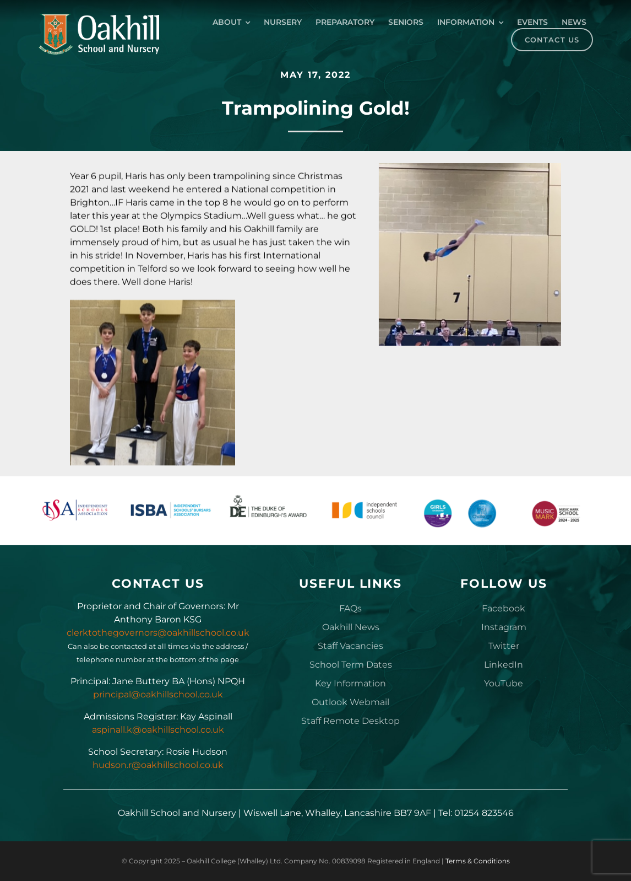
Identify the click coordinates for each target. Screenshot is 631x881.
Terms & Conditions (477, 861)
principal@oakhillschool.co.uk (158, 694)
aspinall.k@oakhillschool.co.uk (158, 729)
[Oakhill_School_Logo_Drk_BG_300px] (98, 17)
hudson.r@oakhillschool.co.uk (158, 765)
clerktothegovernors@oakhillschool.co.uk (158, 632)
